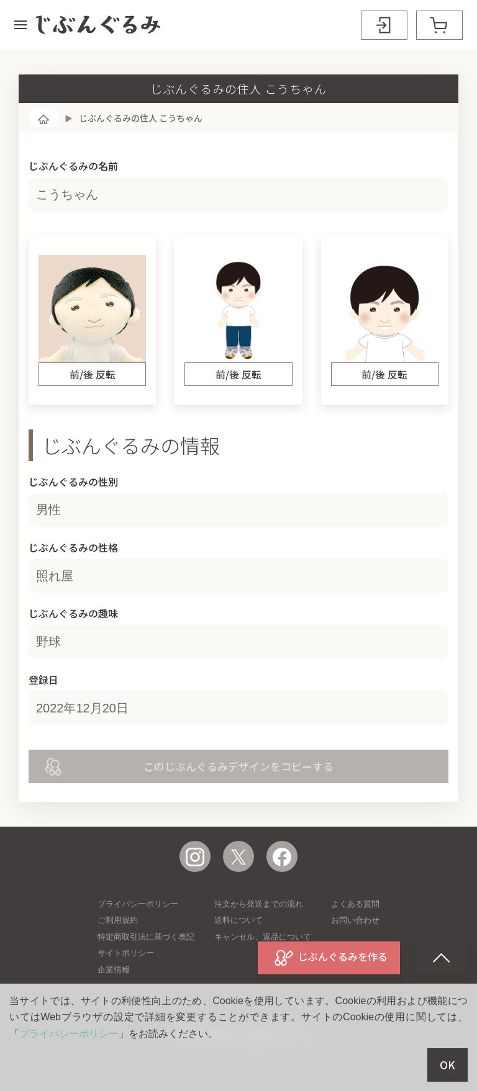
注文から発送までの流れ (258, 904)
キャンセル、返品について (262, 936)
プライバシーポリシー (138, 904)
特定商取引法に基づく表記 (146, 936)
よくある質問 (355, 904)
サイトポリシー (126, 953)
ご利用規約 (118, 920)
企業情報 (114, 969)
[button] (20, 25)
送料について (238, 920)
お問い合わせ (355, 920)
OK (447, 1064)
